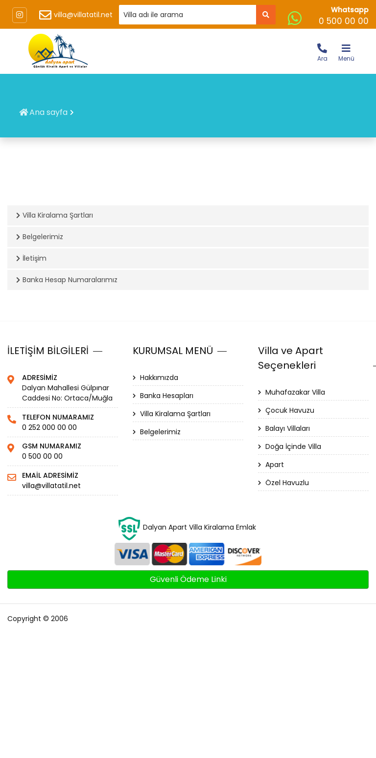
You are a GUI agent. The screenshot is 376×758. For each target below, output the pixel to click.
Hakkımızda (155, 377)
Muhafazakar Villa (291, 392)
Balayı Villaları (284, 428)
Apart (271, 464)
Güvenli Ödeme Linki (188, 579)
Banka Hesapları (163, 396)
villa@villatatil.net (83, 15)
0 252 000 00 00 (49, 427)
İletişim (31, 258)
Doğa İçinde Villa (289, 446)
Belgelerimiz (39, 237)
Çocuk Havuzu (286, 410)
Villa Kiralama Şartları (54, 215)
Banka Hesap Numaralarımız (67, 280)
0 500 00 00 (42, 456)
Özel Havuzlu (283, 483)
